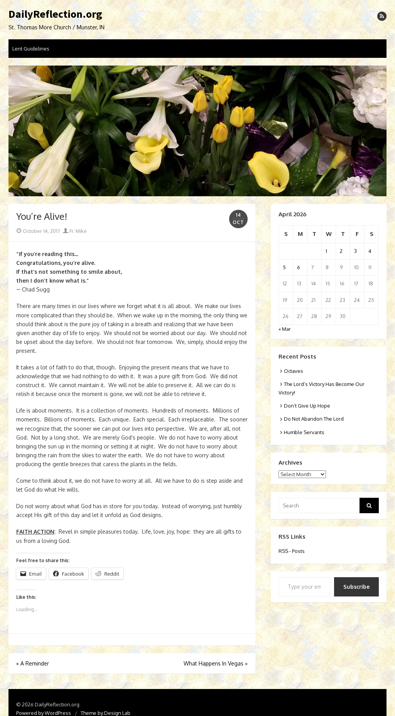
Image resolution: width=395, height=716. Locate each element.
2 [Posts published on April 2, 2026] (341, 251)
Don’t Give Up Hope (307, 406)
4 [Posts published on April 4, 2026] (369, 251)
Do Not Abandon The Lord (314, 419)
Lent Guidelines (30, 48)
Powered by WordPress (43, 713)
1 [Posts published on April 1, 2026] (326, 251)
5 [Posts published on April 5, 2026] (284, 267)
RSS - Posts (292, 551)
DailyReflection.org (55, 14)
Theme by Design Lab (105, 713)
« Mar (285, 329)
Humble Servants (304, 432)
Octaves (293, 371)
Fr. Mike (75, 231)
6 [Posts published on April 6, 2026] (298, 267)
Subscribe (356, 586)
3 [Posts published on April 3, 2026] (355, 251)
